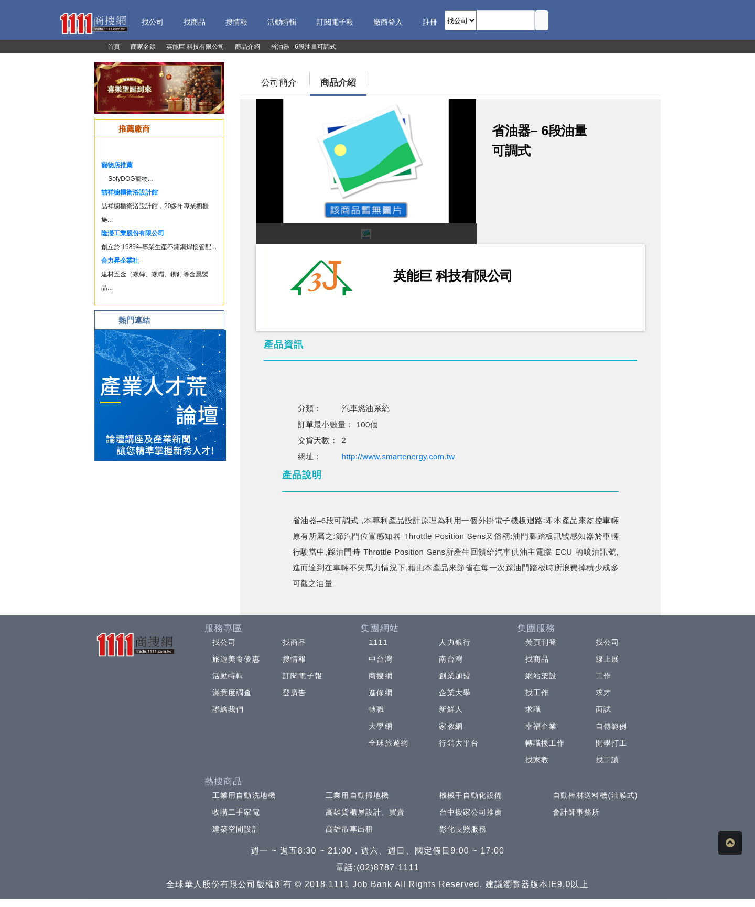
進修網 (380, 692)
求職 (533, 709)
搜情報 (294, 659)
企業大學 (454, 692)
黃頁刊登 (541, 642)
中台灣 (380, 659)
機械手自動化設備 (471, 795)
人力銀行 (454, 642)
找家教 (537, 759)
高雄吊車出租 (349, 829)
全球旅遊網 (388, 743)
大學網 (380, 726)
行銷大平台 (459, 743)
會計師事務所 (576, 812)
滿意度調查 (232, 692)
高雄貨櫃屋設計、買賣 (365, 812)
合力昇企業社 (120, 260)
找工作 (537, 692)
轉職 (376, 709)
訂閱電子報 (302, 676)
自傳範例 (611, 726)
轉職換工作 (545, 743)
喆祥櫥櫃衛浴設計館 (129, 192)
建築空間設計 (236, 829)
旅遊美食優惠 (236, 659)
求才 (603, 692)
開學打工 (611, 743)
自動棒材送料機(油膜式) (595, 795)
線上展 (607, 659)
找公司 (224, 642)
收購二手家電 (236, 812)
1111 (378, 642)
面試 (603, 709)
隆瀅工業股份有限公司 (132, 233)
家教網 (450, 726)
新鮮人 (450, 709)
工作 (603, 676)
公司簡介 (279, 83)
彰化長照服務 (463, 829)
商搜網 (380, 676)
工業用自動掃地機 (357, 795)
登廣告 (294, 692)
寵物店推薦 (117, 165)
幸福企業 (541, 726)
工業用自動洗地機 (244, 795)
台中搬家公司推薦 (471, 812)
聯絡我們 (228, 709)
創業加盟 (454, 676)
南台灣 (450, 659)
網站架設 (541, 676)
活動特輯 (228, 676)
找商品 (294, 642)
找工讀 (607, 759)
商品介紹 (338, 83)
